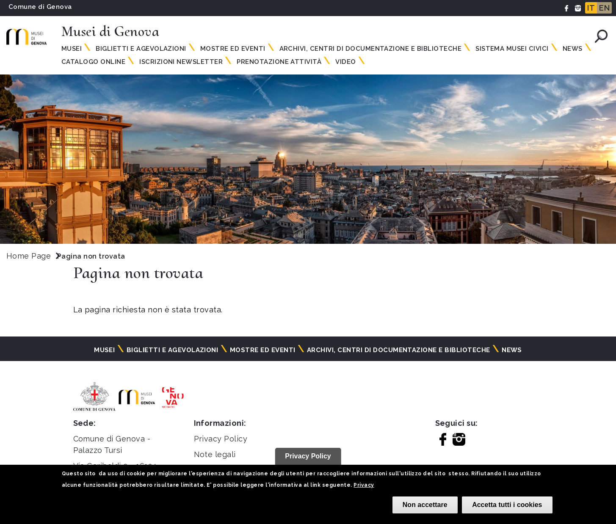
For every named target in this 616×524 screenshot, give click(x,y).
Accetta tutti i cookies (507, 504)
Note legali (215, 454)
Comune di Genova (40, 7)
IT (591, 7)
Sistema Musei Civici (512, 48)
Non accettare (425, 504)
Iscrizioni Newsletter (181, 62)
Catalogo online (93, 62)
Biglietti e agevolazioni (141, 48)
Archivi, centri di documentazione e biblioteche (370, 48)
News (573, 48)
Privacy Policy (221, 438)
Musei (71, 48)
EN (604, 7)
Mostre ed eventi (232, 48)
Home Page (28, 255)
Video (345, 62)
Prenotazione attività (279, 62)
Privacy (364, 485)
